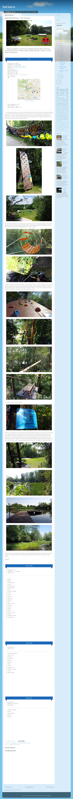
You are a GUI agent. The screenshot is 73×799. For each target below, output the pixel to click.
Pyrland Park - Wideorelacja (62, 57)
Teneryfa (62, 130)
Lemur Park (60, 114)
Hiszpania (64, 123)
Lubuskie (65, 118)
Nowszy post (8, 787)
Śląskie (64, 95)
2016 (59, 80)
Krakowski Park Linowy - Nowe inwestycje (62, 67)
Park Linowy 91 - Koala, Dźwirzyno (64, 137)
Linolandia (62, 126)
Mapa (15, 11)
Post (57, 115)
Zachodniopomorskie (60, 97)
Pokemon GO (63, 128)
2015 (59, 82)
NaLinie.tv (8, 6)
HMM (61, 103)
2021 (59, 37)
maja (60, 74)
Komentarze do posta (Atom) (15, 789)
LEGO (57, 126)
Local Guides (58, 127)
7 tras (64, 101)
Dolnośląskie (58, 108)
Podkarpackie (64, 109)
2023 (59, 35)
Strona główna (8, 11)
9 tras (66, 107)
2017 (59, 45)
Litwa (66, 126)
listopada (61, 47)
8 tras (62, 107)
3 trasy (58, 90)
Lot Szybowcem (64, 127)
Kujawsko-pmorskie (63, 124)
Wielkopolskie (64, 105)
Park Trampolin (64, 119)
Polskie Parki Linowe (29, 100)
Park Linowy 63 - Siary (64, 189)
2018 (59, 43)
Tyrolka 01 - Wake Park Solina (64, 150)
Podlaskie (58, 111)
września (61, 48)
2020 (59, 39)
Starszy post (50, 787)
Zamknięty (63, 116)
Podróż (57, 128)
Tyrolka (61, 115)
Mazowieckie (65, 100)
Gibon (57, 107)
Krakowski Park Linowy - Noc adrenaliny (62, 63)
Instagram (27, 11)
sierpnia (60, 50)
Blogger (49, 795)
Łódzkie (62, 112)
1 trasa (59, 101)
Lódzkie (65, 114)
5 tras (60, 92)
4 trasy (10, 742)
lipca (60, 52)
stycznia (61, 77)
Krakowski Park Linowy (19, 67)
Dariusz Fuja (58, 123)
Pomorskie (58, 99)
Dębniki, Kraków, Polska (15, 744)
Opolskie (58, 119)
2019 (59, 41)
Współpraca (34, 11)
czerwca (61, 54)
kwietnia (61, 75)
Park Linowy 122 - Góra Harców (64, 163)
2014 (59, 83)
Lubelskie (66, 103)
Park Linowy (19, 742)
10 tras (67, 112)
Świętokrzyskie (61, 104)
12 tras (64, 120)
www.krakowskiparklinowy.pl (19, 66)
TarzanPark (58, 130)
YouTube (21, 11)
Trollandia (58, 120)
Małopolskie (14, 742)
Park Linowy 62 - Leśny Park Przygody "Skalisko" (65, 177)
